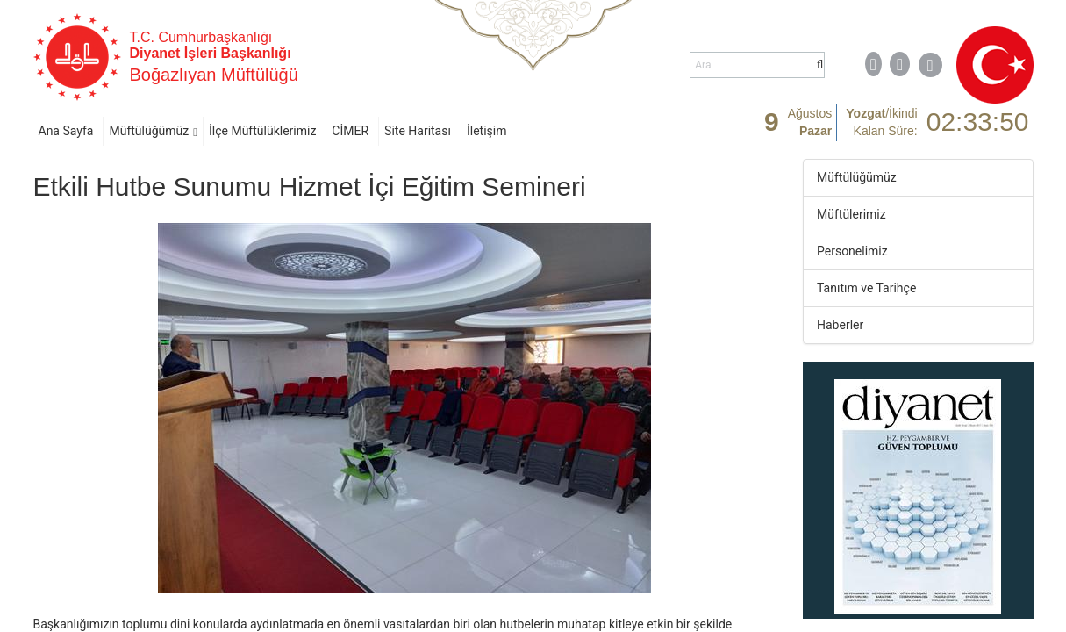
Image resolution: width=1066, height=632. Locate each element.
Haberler (840, 325)
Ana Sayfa (66, 131)
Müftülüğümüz (149, 131)
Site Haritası (417, 131)
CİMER (350, 131)
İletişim (487, 131)
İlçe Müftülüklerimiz (262, 131)
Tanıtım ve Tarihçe (866, 288)
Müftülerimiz (851, 214)
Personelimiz (852, 251)
